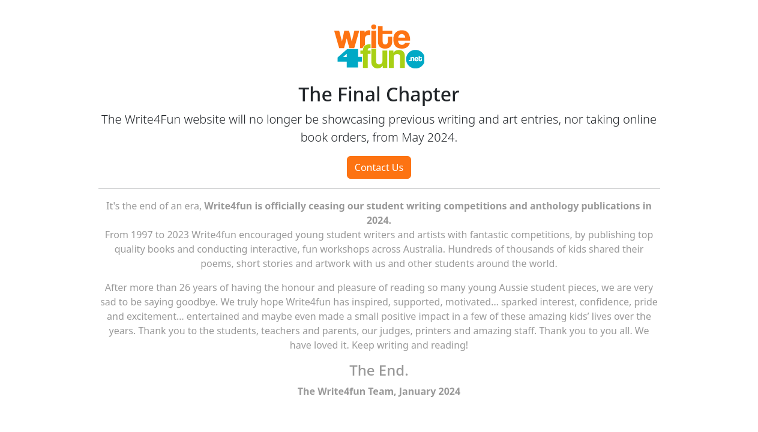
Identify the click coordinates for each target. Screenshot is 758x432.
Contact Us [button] (379, 167)
